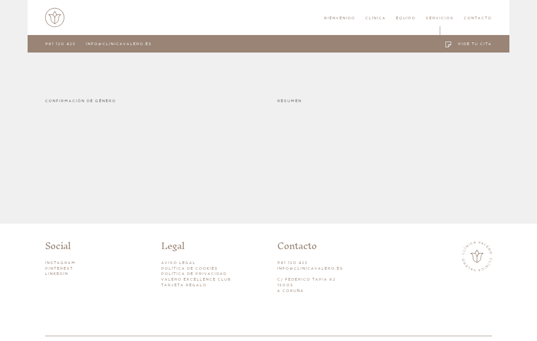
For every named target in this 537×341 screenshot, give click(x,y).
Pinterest (59, 268)
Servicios (440, 18)
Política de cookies (189, 268)
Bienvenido (339, 18)
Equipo (406, 18)
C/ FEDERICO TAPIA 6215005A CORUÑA (306, 285)
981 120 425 (60, 44)
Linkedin (56, 273)
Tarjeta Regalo (184, 285)
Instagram (60, 262)
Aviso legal (178, 262)
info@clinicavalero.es (119, 44)
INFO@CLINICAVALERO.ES (310, 268)
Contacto (478, 18)
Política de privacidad (194, 273)
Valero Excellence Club (196, 279)
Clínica (375, 18)
